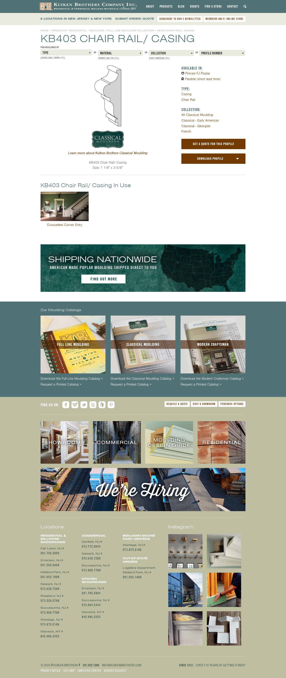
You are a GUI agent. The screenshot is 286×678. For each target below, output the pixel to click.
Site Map (69, 671)
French (186, 131)
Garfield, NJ (91, 542)
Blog (181, 6)
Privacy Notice (51, 671)
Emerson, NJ (51, 560)
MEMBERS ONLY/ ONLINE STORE (225, 19)
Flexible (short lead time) (202, 79)
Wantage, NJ (50, 619)
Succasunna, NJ (53, 608)
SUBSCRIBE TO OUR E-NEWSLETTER (180, 19)
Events (194, 6)
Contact (232, 6)
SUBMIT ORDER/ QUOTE (134, 18)
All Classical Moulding (197, 115)
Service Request (115, 671)
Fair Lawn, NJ (51, 548)
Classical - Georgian (196, 126)
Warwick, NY (50, 631)
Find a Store (213, 6)
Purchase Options (232, 404)
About (150, 6)
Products (166, 6)
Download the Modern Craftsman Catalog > (212, 379)
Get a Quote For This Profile (213, 144)
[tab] (150, 6)
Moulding (97, 30)
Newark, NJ (50, 584)
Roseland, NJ (51, 596)
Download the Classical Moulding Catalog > (142, 379)
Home (45, 30)
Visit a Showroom (204, 404)
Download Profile (210, 158)
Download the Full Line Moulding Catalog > (72, 379)
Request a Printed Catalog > (61, 384)
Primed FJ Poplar (197, 73)
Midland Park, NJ (54, 572)
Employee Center (89, 671)
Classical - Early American (200, 120)
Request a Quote (177, 404)
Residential (78, 30)
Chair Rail (188, 100)
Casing (186, 94)
